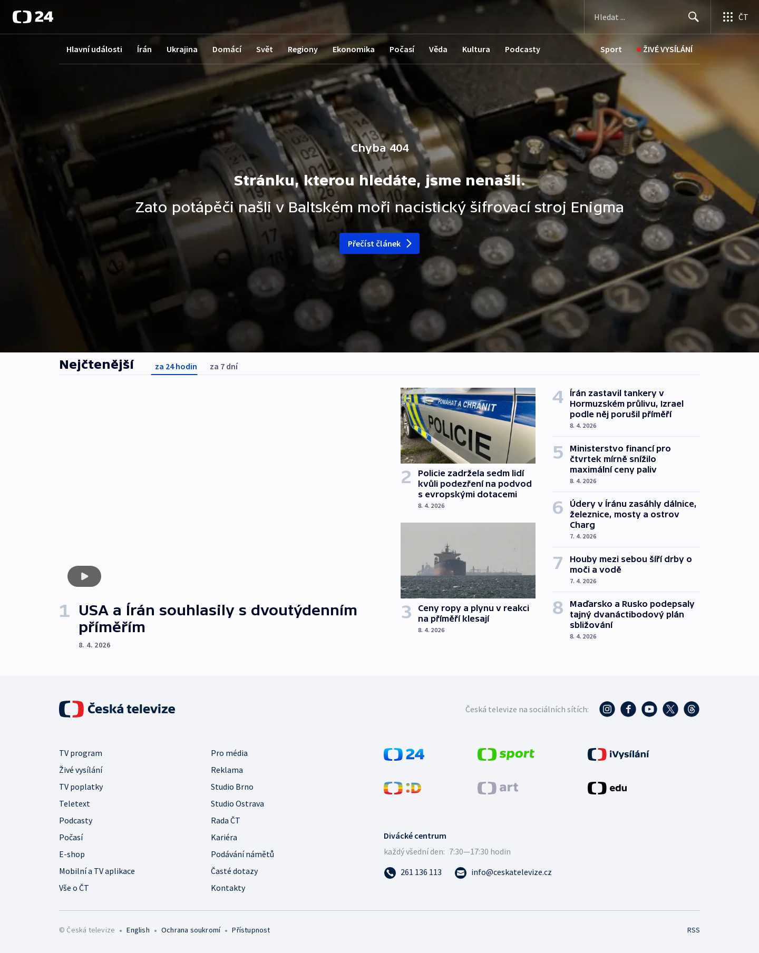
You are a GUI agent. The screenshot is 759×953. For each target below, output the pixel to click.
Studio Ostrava (237, 803)
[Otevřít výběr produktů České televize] (735, 17)
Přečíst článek (381, 243)
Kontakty (228, 887)
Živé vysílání (80, 769)
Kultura (476, 49)
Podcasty (522, 49)
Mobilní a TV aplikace (97, 871)
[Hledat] (694, 17)
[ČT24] (33, 17)
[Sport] (611, 49)
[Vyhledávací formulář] (648, 17)
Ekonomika (354, 49)
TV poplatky (81, 786)
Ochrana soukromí (190, 930)
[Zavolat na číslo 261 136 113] (413, 872)
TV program (80, 753)
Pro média (229, 753)
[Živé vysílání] (664, 49)
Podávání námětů (242, 854)
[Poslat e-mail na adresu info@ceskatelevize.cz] (503, 872)
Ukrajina (182, 49)
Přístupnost (251, 930)
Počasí (402, 49)
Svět (264, 49)
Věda (438, 49)
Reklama (227, 769)
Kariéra (224, 837)
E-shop (72, 854)
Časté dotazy (234, 871)
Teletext (74, 803)
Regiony (303, 49)
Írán (144, 49)
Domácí (226, 49)
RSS (693, 930)
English (137, 930)
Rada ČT (225, 820)
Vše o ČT (74, 887)
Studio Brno (232, 786)
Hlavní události (94, 49)
